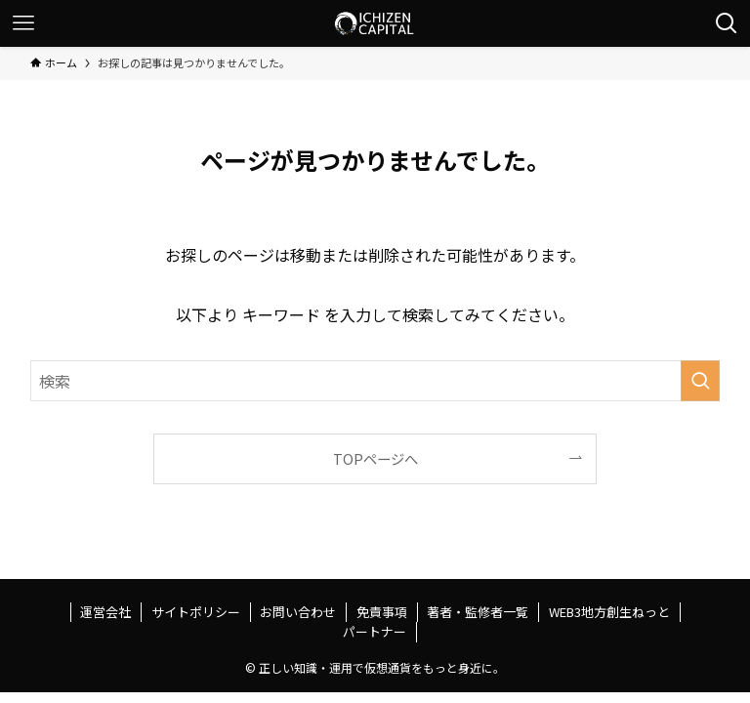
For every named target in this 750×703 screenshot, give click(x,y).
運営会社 (105, 611)
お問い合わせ (298, 611)
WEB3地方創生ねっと (609, 611)
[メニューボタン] (23, 23)
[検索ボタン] (726, 23)
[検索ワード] (375, 380)
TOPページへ (375, 458)
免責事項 (381, 611)
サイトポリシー (195, 611)
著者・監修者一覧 (477, 611)
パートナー (374, 631)
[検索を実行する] (700, 380)
